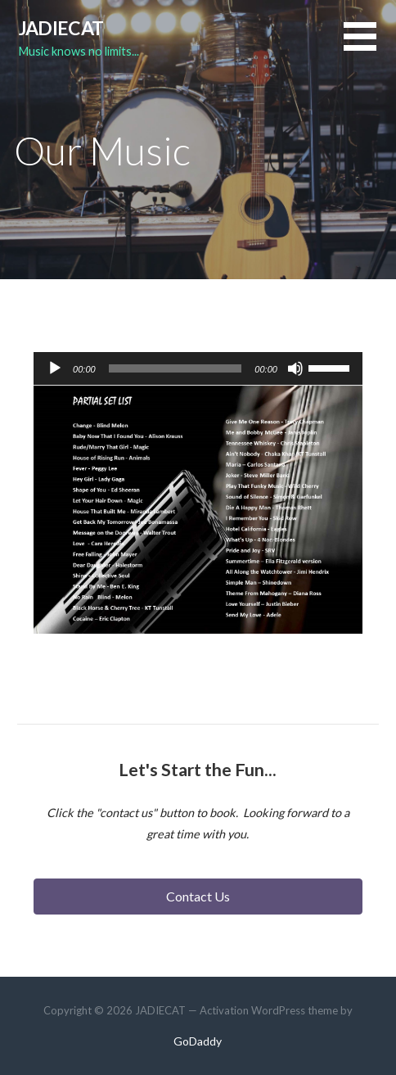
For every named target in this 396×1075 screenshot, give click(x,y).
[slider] (175, 368)
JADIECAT (61, 27)
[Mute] (295, 368)
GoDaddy (197, 1041)
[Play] (55, 368)
